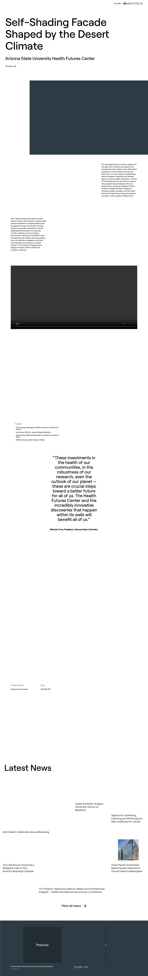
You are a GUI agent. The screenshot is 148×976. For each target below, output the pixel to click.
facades (117, 4)
